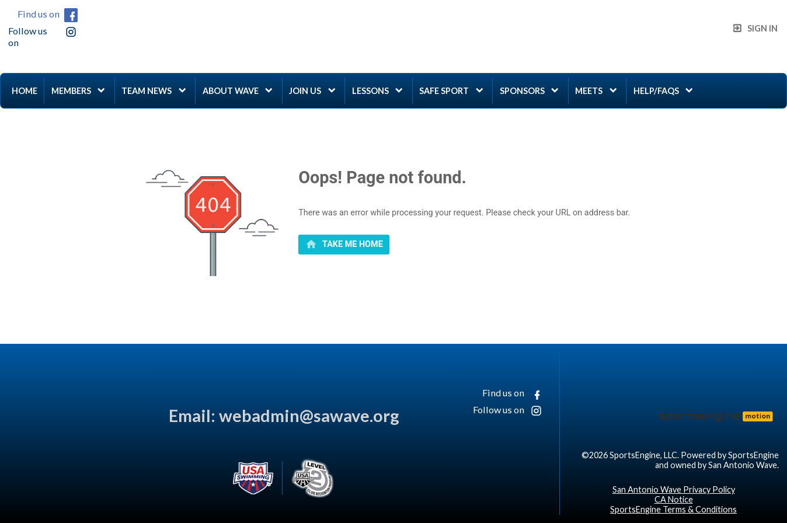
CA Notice (673, 499)
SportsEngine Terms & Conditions (673, 509)
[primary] (343, 244)
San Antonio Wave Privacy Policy (673, 489)
